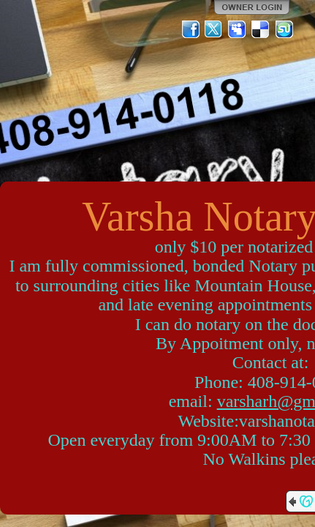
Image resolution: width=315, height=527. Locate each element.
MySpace (237, 29)
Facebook (191, 29)
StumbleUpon (284, 29)
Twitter (214, 29)
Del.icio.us (261, 29)
